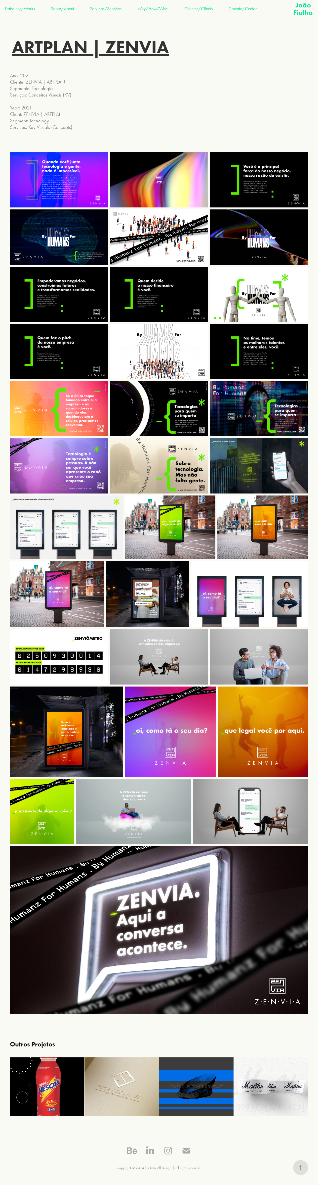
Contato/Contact (243, 8)
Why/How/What (153, 8)
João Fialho (303, 9)
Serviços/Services (105, 8)
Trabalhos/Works (20, 8)
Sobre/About (62, 8)
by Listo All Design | (159, 1168)
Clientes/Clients (198, 8)
